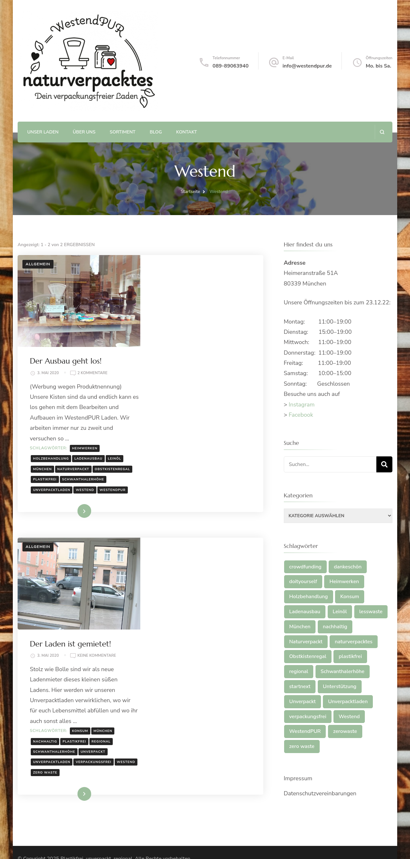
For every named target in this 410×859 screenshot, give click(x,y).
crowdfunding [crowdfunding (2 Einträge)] (305, 566)
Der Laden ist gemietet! (193, 481)
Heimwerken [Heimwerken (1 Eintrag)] (344, 581)
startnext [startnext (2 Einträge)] (299, 686)
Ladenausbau (212, 377)
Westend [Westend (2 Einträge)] (349, 716)
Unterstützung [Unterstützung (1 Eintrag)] (340, 686)
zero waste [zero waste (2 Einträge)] (302, 746)
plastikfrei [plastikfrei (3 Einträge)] (350, 656)
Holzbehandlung (174, 377)
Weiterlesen (191, 440)
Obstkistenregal (174, 398)
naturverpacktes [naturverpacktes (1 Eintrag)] (353, 641)
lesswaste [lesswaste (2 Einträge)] (371, 611)
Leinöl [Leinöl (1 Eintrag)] (340, 611)
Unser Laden (43, 132)
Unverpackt (216, 589)
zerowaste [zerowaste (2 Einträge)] (345, 731)
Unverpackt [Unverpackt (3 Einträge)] (302, 701)
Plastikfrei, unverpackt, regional (97, 837)
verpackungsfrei (217, 600)
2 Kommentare (216, 281)
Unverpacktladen (222, 408)
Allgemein (38, 264)
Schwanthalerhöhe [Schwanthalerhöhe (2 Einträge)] (343, 671)
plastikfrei (209, 398)
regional (224, 579)
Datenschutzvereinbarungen (320, 793)
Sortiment (122, 132)
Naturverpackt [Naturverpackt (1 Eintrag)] (306, 641)
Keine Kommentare (220, 493)
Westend (165, 419)
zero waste (192, 610)
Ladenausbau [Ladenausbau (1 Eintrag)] (304, 611)
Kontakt (186, 132)
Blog (156, 132)
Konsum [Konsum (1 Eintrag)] (349, 596)
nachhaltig (168, 579)
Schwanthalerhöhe (177, 408)
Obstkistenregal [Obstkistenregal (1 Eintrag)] (307, 656)
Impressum (298, 778)
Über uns (84, 132)
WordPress (175, 846)
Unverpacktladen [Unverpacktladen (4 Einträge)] (348, 701)
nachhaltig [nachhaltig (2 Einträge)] (335, 626)
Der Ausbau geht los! (189, 269)
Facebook (301, 415)
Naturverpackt (197, 388)
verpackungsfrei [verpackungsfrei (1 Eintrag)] (307, 716)
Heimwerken (208, 367)
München (165, 388)
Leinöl (237, 377)
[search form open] (382, 132)
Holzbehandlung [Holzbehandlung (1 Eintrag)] (308, 596)
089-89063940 (231, 65)
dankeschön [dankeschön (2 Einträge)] (348, 566)
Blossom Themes (105, 846)
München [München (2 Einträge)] (300, 626)
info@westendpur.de (307, 65)
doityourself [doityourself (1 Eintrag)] (303, 581)
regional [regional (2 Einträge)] (298, 671)
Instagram (302, 404)
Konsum (203, 568)
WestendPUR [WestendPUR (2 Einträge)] (305, 731)
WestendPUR (193, 419)
